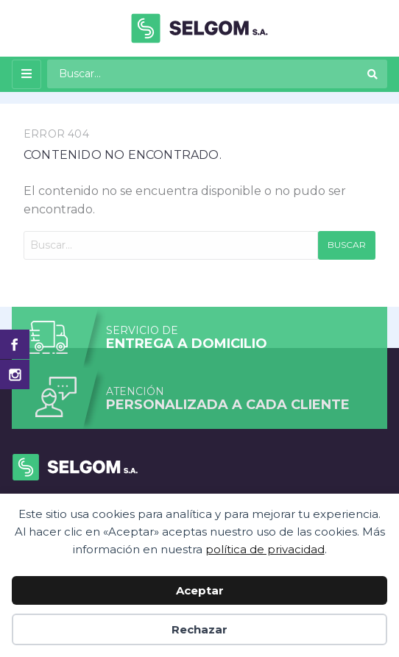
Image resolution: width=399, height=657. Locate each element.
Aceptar (200, 590)
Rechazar (199, 629)
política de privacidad (265, 549)
